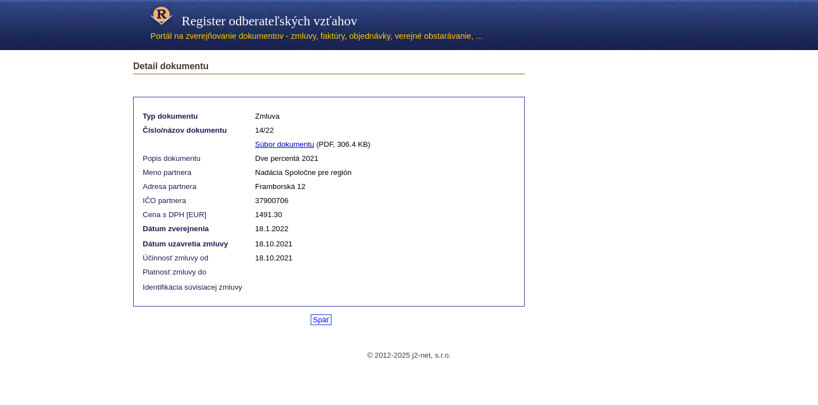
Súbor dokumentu (284, 144)
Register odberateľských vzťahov (254, 21)
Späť (321, 320)
